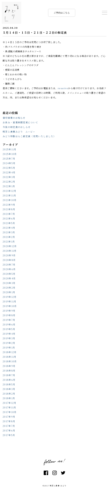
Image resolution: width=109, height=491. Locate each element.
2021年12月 (9, 191)
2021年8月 (9, 209)
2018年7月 (9, 375)
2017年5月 (9, 435)
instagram (54, 473)
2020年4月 (9, 278)
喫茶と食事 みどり (11, 13)
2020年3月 (9, 283)
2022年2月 (9, 181)
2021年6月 (9, 218)
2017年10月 (9, 412)
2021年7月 (9, 214)
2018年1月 (9, 398)
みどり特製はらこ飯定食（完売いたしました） (29, 136)
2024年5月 (9, 163)
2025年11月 (9, 149)
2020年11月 (9, 250)
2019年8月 (9, 315)
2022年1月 (9, 186)
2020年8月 (9, 260)
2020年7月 (9, 264)
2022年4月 (9, 172)
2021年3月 (9, 232)
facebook (46, 473)
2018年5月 (9, 384)
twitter (63, 473)
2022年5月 (9, 167)
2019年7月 (9, 320)
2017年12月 (9, 402)
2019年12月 (9, 296)
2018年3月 (9, 389)
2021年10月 (9, 200)
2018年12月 (9, 352)
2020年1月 (9, 292)
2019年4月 (9, 333)
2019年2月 (9, 343)
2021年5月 (9, 223)
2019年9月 (9, 310)
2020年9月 (9, 255)
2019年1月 (9, 347)
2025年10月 (10, 154)
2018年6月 (9, 379)
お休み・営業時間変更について (20, 122)
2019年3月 (9, 338)
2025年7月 (9, 158)
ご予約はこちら (62, 12)
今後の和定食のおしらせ (16, 127)
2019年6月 (9, 324)
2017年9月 (9, 416)
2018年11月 (9, 356)
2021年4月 (9, 227)
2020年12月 (10, 246)
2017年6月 (9, 430)
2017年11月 (9, 407)
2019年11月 (9, 301)
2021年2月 (9, 237)
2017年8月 (9, 421)
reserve (63, 88)
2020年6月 (9, 269)
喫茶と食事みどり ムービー (19, 131)
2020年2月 (9, 287)
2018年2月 (9, 393)
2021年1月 (9, 241)
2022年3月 (9, 177)
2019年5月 (9, 329)
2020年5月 (9, 273)
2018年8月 (9, 370)
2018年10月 (10, 361)
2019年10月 (10, 306)
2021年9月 (9, 204)
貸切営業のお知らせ (14, 117)
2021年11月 (9, 195)
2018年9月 (9, 366)
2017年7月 (9, 426)
